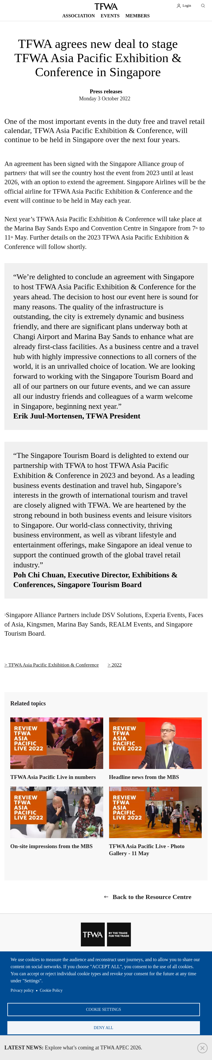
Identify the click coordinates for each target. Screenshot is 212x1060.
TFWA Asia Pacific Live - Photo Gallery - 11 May (147, 849)
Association (78, 15)
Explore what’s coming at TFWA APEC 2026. (73, 1048)
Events (110, 15)
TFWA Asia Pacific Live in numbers (53, 777)
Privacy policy (22, 988)
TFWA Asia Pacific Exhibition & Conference (54, 665)
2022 (117, 665)
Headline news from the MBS (144, 777)
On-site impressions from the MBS (51, 846)
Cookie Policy (51, 988)
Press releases (106, 91)
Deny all (103, 1026)
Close (202, 1048)
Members (138, 15)
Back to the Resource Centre (152, 896)
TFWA (106, 6)
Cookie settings (103, 1007)
